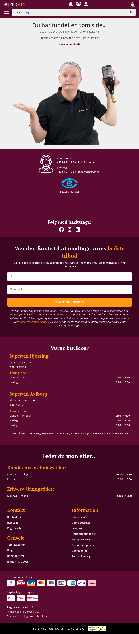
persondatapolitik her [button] (34, 321)
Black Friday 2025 (18, 561)
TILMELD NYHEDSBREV (69, 302)
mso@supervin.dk (89, 171)
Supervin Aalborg (28, 394)
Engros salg (14, 528)
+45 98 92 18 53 (66, 162)
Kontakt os (14, 517)
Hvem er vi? (79, 517)
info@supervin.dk (89, 162)
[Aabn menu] (6, 12)
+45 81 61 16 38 (66, 171)
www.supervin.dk (69, 44)
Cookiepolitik (80, 550)
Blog (10, 550)
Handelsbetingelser (84, 534)
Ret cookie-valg (81, 556)
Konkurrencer (15, 556)
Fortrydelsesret (81, 539)
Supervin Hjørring (28, 356)
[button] (71, 4)
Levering (77, 528)
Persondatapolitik (83, 545)
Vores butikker (81, 522)
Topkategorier (16, 544)
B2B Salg (12, 522)
